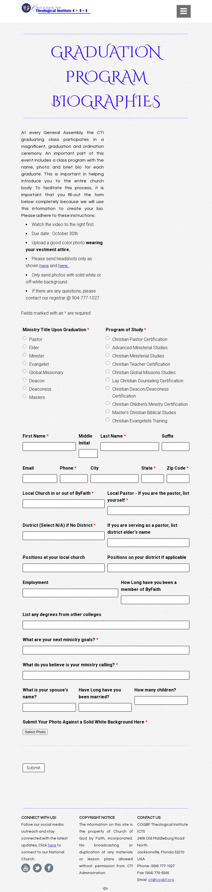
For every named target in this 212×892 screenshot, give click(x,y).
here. (63, 266)
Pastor (35, 339)
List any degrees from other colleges (62, 614)
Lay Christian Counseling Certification (147, 380)
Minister (36, 356)
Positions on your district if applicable (146, 557)
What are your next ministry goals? (60, 639)
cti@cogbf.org (161, 880)
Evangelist (39, 364)
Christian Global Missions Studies (144, 372)
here (44, 266)
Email (28, 468)
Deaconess (40, 389)
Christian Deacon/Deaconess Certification (140, 392)
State (148, 468)
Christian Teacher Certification (141, 364)
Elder (34, 347)
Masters (37, 397)
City (95, 468)
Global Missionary (46, 372)
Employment (35, 582)
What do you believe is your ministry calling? (70, 664)
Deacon (36, 380)
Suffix (167, 436)
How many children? (155, 690)
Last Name (113, 436)
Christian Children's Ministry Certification (150, 404)
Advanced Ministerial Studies (140, 347)
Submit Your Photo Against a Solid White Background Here (85, 722)
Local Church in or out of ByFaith (58, 493)
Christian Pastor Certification (139, 339)
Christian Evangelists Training (139, 420)
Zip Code (178, 468)
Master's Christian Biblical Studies (144, 412)
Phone (68, 468)
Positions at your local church (54, 557)
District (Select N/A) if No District (59, 525)
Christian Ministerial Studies (138, 356)
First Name (36, 436)
